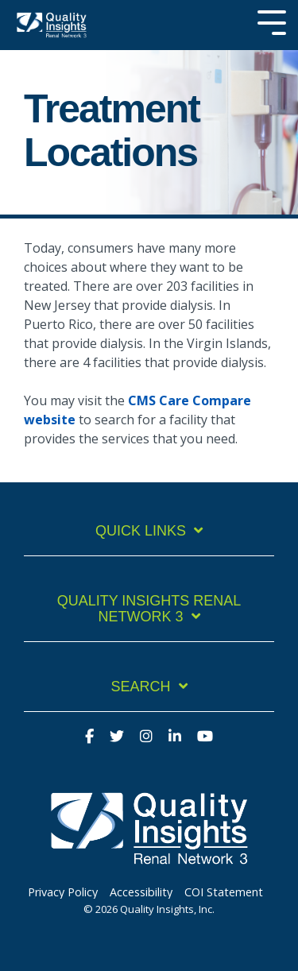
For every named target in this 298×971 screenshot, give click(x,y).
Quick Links (140, 531)
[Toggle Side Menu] (271, 21)
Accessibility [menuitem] (141, 892)
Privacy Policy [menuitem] (63, 892)
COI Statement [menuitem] (223, 892)
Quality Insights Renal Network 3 (149, 609)
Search (140, 686)
